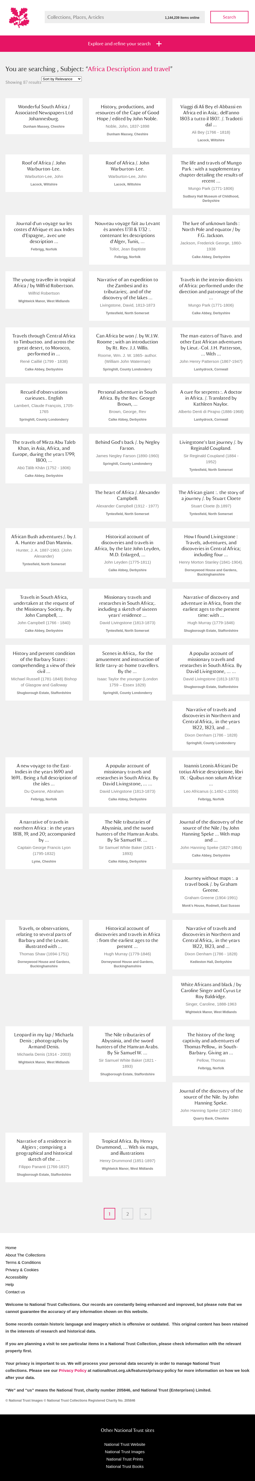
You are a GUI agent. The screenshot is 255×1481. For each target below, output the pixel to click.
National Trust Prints (124, 1459)
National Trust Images (125, 1451)
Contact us (15, 1291)
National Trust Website (124, 1444)
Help (9, 1284)
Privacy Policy (73, 1370)
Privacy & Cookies (22, 1269)
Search (229, 17)
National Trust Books (125, 1466)
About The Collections (25, 1255)
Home (10, 1247)
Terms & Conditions (23, 1262)
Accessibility (16, 1277)
